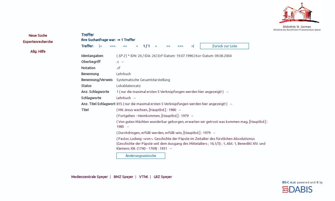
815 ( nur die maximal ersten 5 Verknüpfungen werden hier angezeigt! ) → (174, 104)
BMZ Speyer (123, 177)
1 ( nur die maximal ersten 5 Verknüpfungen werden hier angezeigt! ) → (172, 91)
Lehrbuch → (126, 98)
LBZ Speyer (163, 177)
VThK (143, 177)
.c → (120, 61)
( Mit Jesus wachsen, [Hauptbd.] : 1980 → (148, 110)
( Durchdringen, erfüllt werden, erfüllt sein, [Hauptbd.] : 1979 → (166, 133)
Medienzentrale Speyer (89, 177)
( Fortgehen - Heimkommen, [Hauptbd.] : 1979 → (155, 116)
